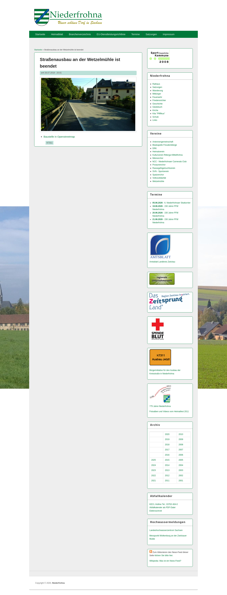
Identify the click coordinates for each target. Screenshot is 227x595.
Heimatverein (158, 151)
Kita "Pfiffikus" (158, 113)
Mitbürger (156, 94)
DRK (154, 148)
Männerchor (157, 158)
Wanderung (157, 90)
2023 (153, 470)
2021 (153, 480)
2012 (167, 475)
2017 (167, 449)
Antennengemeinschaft (162, 142)
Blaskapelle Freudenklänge (164, 145)
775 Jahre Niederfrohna (160, 406)
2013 (167, 470)
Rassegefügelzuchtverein (163, 168)
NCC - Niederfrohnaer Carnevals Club (169, 161)
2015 (167, 460)
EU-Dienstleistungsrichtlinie (111, 34)
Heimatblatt (57, 34)
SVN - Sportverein (160, 171)
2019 (167, 439)
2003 (181, 470)
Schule (155, 117)
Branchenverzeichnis (80, 34)
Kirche (155, 110)
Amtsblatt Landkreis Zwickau (162, 262)
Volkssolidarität (159, 178)
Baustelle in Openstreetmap (59, 136)
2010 (181, 434)
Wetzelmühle (158, 181)
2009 (181, 439)
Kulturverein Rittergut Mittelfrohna (167, 155)
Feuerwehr (157, 97)
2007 (181, 449)
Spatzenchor (158, 175)
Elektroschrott (155, 511)
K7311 (49, 143)
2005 (181, 460)
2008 (181, 444)
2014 (167, 465)
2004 (181, 465)
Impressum (168, 34)
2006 (181, 455)
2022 (153, 475)
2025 (153, 460)
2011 (167, 480)
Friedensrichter (159, 100)
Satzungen (151, 34)
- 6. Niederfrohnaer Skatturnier (171, 203)
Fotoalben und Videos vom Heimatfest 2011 (169, 411)
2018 (167, 444)
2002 (181, 475)
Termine (135, 34)
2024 (153, 465)
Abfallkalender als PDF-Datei (162, 507)
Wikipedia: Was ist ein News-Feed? (165, 561)
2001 (181, 480)
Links (154, 120)
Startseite (40, 34)
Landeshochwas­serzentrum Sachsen (166, 530)
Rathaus (156, 84)
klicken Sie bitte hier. (164, 555)
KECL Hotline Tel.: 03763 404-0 (163, 504)
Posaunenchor (158, 165)
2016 (167, 455)
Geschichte (157, 104)
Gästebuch (157, 107)
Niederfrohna (58, 583)
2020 (167, 434)
